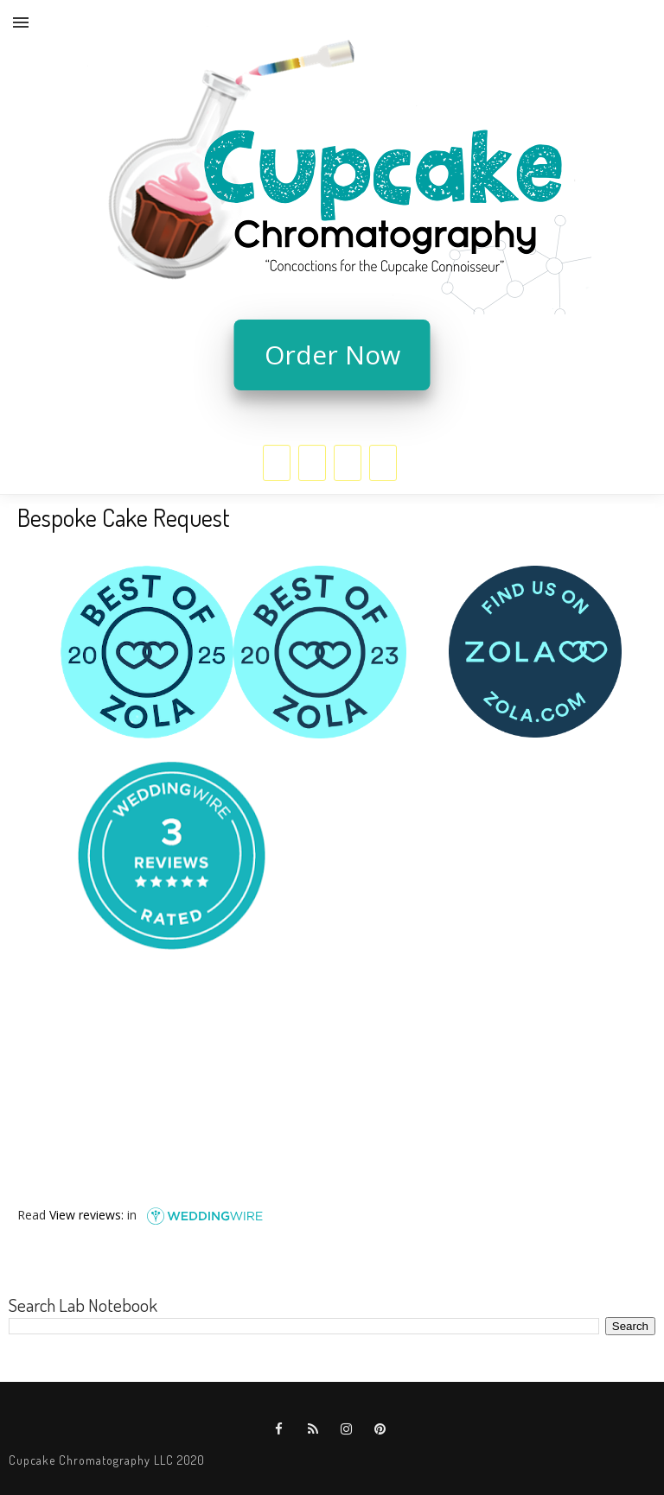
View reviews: (86, 1214)
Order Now (332, 354)
